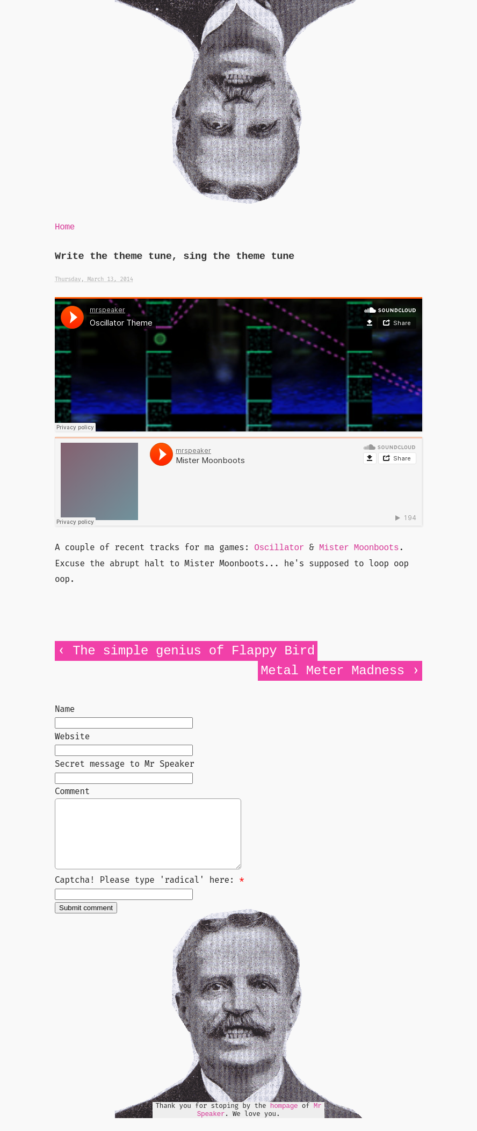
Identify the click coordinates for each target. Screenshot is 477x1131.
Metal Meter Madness (332, 671)
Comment (72, 791)
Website (72, 736)
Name (65, 709)
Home (65, 227)
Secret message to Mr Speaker (124, 763)
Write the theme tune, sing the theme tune (174, 256)
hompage (284, 1119)
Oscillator (279, 548)
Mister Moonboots (359, 548)
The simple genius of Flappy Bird (194, 651)
